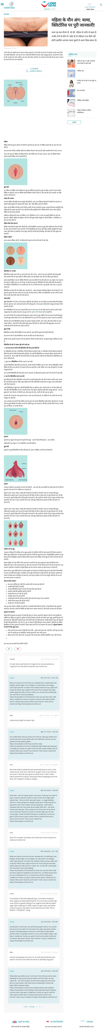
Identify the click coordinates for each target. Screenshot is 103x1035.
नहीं (17, 649)
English (47, 9)
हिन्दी (53, 9)
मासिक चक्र (80, 71)
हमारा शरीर (6, 14)
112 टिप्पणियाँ (33, 69)
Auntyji (12, 678)
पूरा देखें (74, 122)
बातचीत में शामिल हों (36, 71)
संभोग (36, 312)
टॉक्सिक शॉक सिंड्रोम (83, 100)
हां (8, 649)
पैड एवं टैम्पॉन (81, 90)
